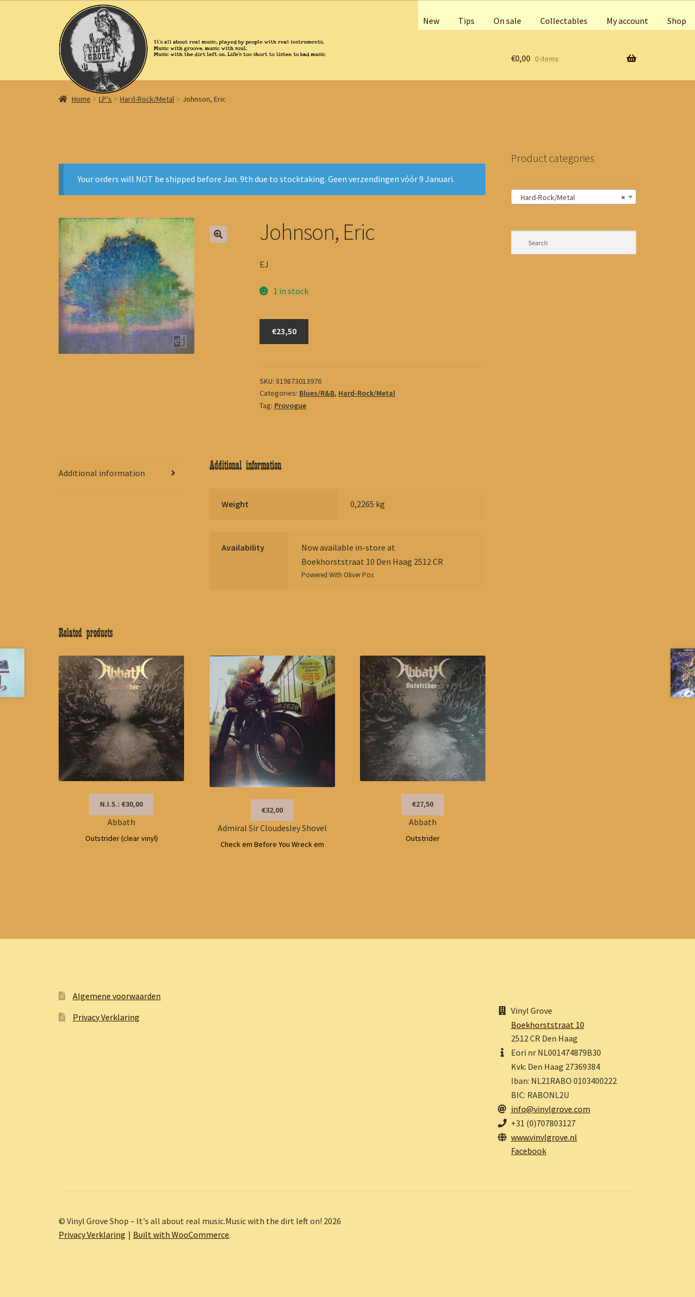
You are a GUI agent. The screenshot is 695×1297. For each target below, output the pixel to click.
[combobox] (573, 196)
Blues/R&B (316, 393)
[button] (218, 234)
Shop (676, 20)
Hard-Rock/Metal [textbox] (570, 197)
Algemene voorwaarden (117, 995)
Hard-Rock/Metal (147, 99)
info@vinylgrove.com (550, 1108)
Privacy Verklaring (106, 1017)
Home (81, 99)
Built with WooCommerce (181, 1234)
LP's (105, 99)
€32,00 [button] (272, 810)
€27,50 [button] (422, 804)
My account (627, 20)
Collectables (563, 20)
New (431, 20)
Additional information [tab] (102, 472)
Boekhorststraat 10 (547, 1024)
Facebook (528, 1150)
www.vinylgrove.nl (544, 1137)
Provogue (290, 405)
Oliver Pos (359, 574)
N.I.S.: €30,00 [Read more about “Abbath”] (121, 804)
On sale (507, 20)
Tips (466, 20)
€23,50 (284, 331)
